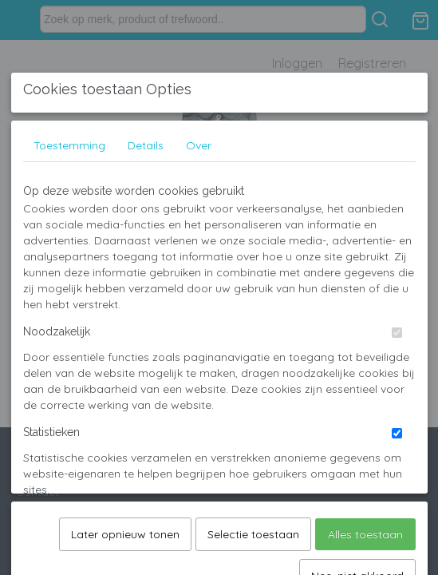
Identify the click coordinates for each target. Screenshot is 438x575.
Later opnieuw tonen (125, 476)
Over (198, 264)
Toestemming (69, 264)
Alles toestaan (365, 476)
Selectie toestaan (253, 476)
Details (146, 264)
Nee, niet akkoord (357, 517)
